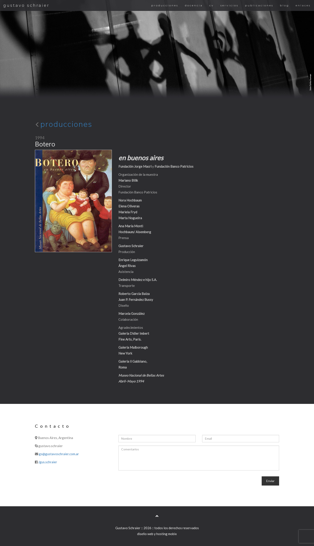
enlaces (303, 5)
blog (284, 5)
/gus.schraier (47, 462)
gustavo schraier (26, 5)
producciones (164, 5)
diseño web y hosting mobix (157, 534)
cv (211, 5)
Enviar (270, 481)
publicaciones (259, 5)
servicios (229, 5)
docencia (194, 5)
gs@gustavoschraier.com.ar (59, 454)
